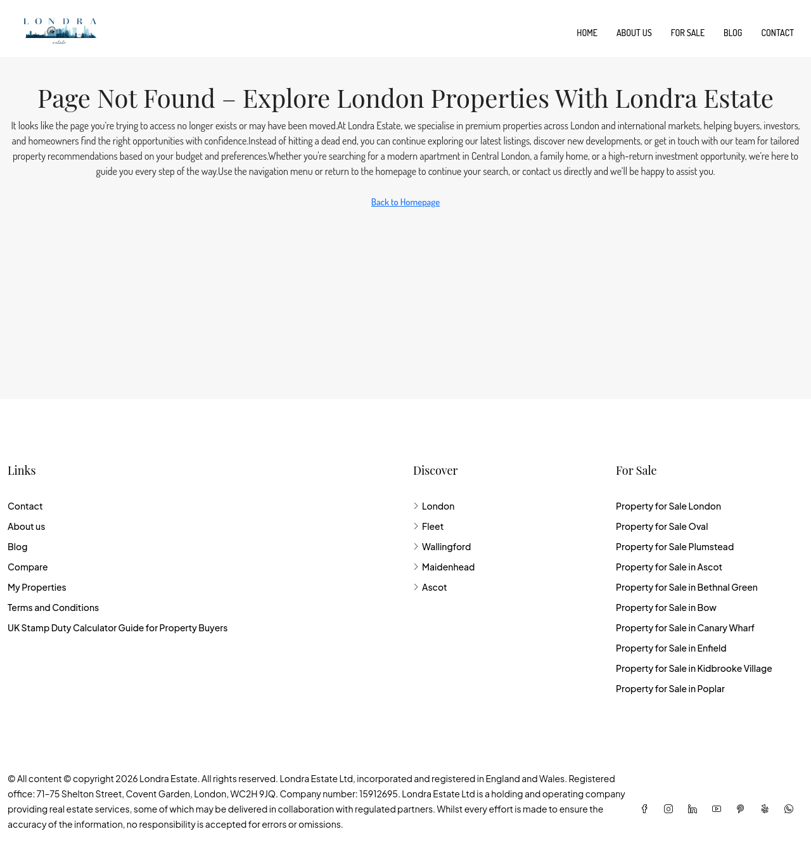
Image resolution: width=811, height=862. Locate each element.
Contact (778, 32)
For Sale (688, 32)
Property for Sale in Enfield (671, 647)
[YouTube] (719, 808)
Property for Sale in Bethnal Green (687, 587)
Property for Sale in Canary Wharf (685, 627)
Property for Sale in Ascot (669, 566)
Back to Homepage (405, 202)
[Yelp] (767, 808)
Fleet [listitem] (428, 526)
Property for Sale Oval (662, 526)
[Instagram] (671, 808)
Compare (28, 566)
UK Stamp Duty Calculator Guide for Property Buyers (117, 627)
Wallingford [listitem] (442, 546)
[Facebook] (647, 808)
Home (587, 32)
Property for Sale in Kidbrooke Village (694, 668)
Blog (733, 32)
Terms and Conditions (53, 607)
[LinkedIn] (695, 808)
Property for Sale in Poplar (670, 688)
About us (634, 32)
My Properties (37, 587)
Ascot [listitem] (430, 587)
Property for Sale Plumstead (675, 546)
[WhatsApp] (791, 808)
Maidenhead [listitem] (444, 566)
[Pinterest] (743, 808)
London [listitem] (433, 505)
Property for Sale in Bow (666, 607)
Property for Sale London (668, 505)
